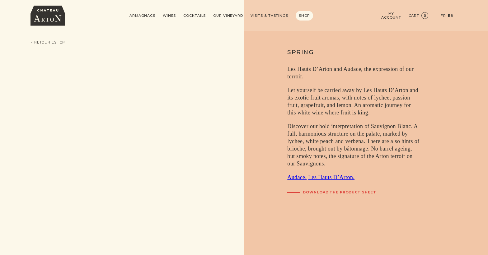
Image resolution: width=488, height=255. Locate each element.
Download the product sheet (339, 192)
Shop (304, 15)
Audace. (297, 177)
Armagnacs (142, 16)
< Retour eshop (47, 42)
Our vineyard (228, 16)
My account (391, 16)
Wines (169, 16)
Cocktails (194, 16)
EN (451, 16)
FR (443, 16)
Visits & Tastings (269, 16)
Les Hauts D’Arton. (331, 177)
